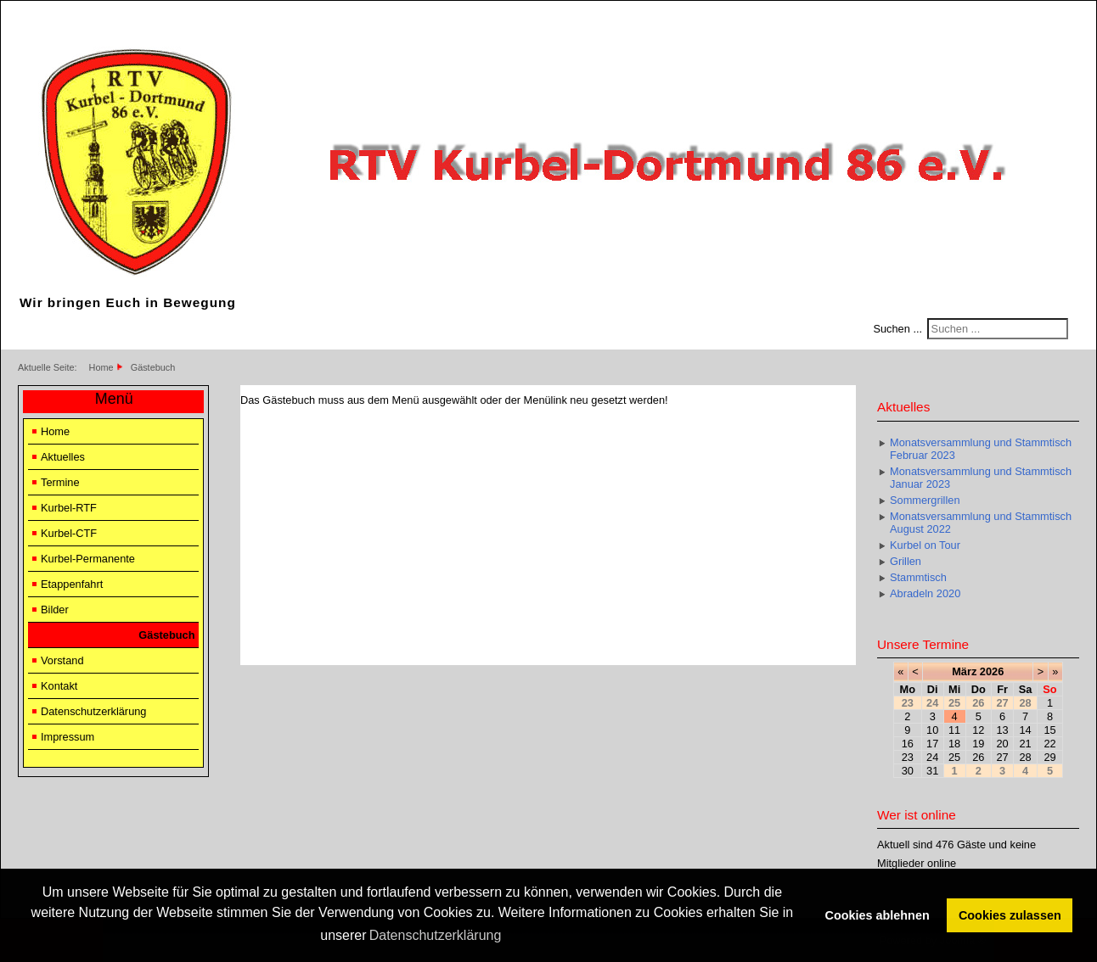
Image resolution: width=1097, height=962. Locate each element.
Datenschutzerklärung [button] (435, 935)
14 (1026, 730)
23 (908, 757)
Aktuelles (63, 456)
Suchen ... (897, 328)
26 (978, 757)
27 (1002, 757)
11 (954, 730)
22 (1049, 743)
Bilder (55, 609)
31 (932, 770)
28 (1026, 757)
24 (932, 757)
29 (1049, 757)
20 (1002, 743)
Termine (60, 482)
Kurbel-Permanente (88, 558)
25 (954, 757)
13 (1002, 730)
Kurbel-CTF (69, 533)
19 (978, 743)
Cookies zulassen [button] (1010, 915)
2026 (992, 671)
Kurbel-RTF (69, 507)
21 (1026, 743)
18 (954, 743)
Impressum (67, 736)
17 (932, 743)
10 (932, 730)
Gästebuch (166, 635)
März (964, 671)
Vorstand (62, 660)
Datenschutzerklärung (93, 711)
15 (1049, 730)
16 (908, 743)
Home (55, 431)
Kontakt (59, 686)
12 (978, 730)
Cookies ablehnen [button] (877, 915)
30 (908, 770)
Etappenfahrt (72, 584)
